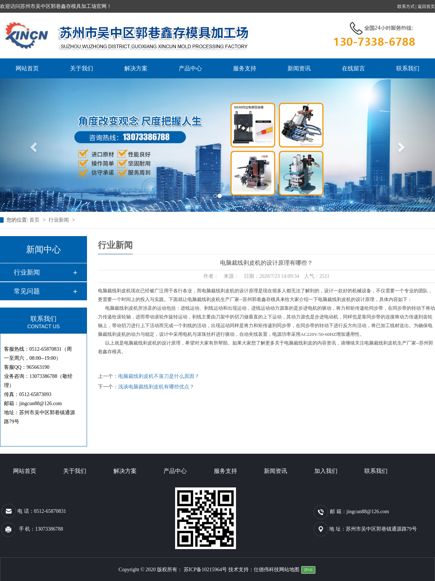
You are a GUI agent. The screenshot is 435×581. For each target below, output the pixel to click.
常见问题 (27, 291)
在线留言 (353, 68)
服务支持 (244, 68)
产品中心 (190, 68)
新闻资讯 (299, 68)
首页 (35, 220)
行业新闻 (59, 220)
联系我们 (407, 68)
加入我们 (325, 471)
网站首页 (27, 68)
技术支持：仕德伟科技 (253, 569)
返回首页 (426, 6)
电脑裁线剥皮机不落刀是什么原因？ (158, 376)
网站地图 (289, 569)
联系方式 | (407, 6)
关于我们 (81, 68)
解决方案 (136, 68)
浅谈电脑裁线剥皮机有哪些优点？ (156, 387)
